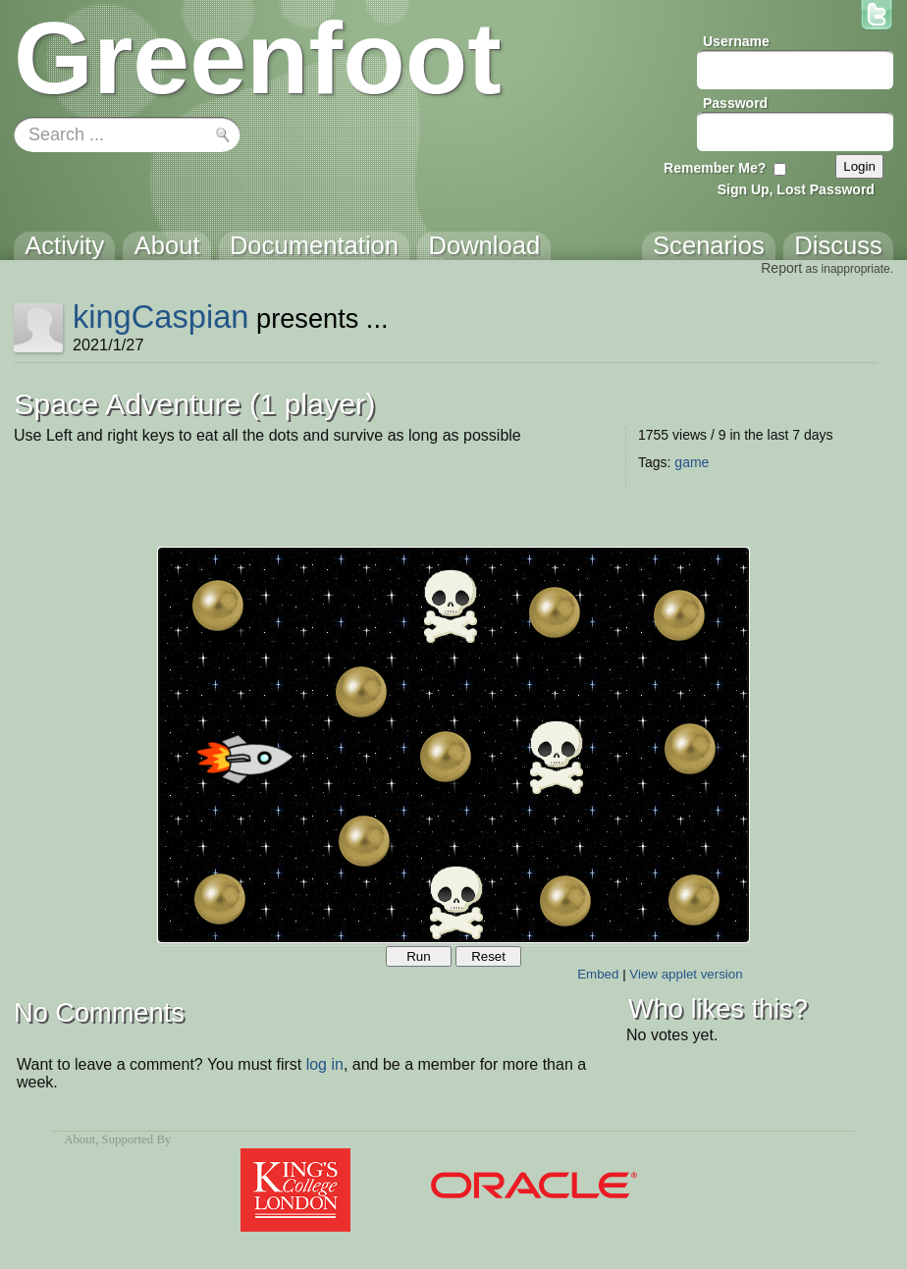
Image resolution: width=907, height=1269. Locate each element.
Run (418, 956)
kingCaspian (161, 316)
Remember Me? (715, 168)
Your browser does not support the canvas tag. (453, 745)
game (691, 462)
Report (781, 268)
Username (736, 41)
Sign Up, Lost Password (796, 189)
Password (735, 103)
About (79, 1139)
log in (325, 1064)
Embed (597, 974)
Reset (488, 956)
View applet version (685, 974)
